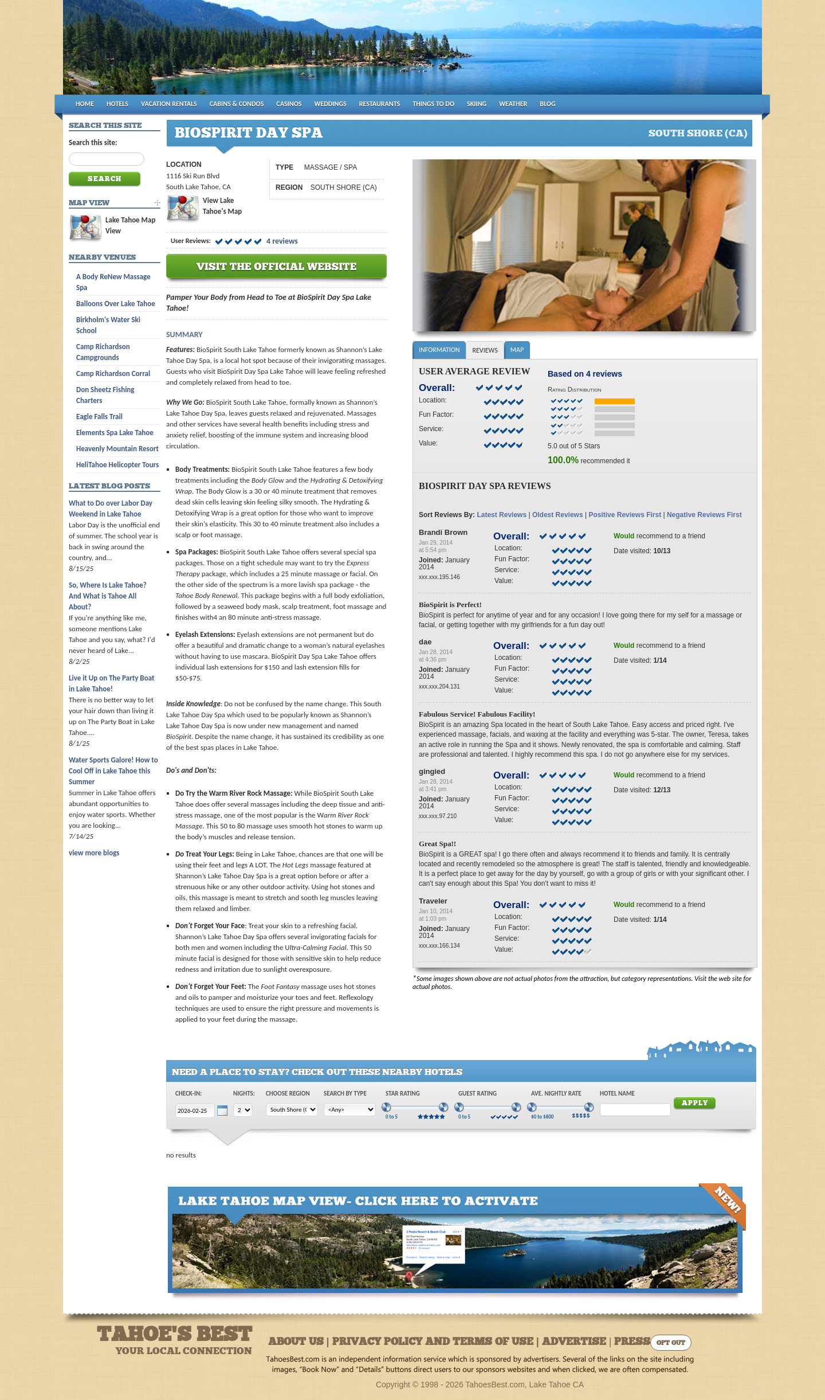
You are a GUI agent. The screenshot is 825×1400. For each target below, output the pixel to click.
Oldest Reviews (557, 515)
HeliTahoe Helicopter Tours (117, 464)
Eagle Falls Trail (99, 416)
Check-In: (188, 1093)
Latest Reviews (502, 515)
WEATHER (513, 104)
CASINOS (288, 104)
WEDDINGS (331, 104)
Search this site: (93, 142)
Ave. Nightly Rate (556, 1093)
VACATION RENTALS (169, 104)
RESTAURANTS (379, 104)
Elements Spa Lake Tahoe (115, 432)
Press (632, 1342)
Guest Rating (477, 1093)
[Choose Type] (350, 1109)
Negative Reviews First (704, 515)
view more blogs (94, 852)
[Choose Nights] (243, 1110)
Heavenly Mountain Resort (117, 448)
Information (439, 350)
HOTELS (117, 104)
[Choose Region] (292, 1109)
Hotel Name (617, 1093)
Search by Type (345, 1093)
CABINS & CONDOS (237, 104)
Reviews (484, 350)
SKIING (476, 104)
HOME (85, 104)
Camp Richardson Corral (113, 373)
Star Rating (403, 1093)
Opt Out (671, 1343)
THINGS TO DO (433, 104)
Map (517, 350)
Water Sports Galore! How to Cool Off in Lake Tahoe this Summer (113, 771)
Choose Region (288, 1093)
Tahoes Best (198, 51)
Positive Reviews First (624, 515)
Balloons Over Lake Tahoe (115, 303)
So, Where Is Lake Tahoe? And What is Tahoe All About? (108, 596)
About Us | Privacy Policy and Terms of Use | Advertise (437, 1342)
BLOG (547, 104)
